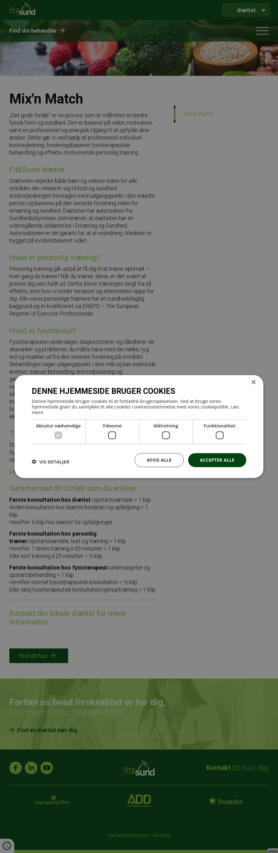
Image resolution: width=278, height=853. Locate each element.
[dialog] (139, 426)
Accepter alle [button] (217, 460)
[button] (50, 461)
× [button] (253, 382)
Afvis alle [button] (159, 460)
